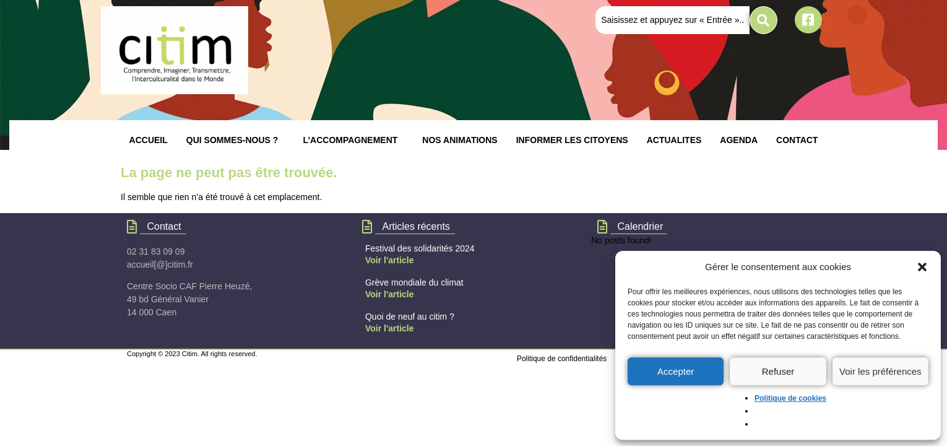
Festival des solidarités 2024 (420, 248)
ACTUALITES (674, 140)
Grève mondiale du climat (414, 282)
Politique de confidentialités (562, 358)
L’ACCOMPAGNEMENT (350, 140)
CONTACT (797, 140)
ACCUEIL (148, 140)
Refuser (778, 371)
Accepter (675, 371)
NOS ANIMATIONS (459, 140)
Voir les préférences (880, 371)
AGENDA (739, 140)
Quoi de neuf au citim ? (409, 316)
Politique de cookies (790, 398)
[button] (922, 267)
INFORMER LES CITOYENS (572, 140)
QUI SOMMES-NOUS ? (232, 140)
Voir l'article (389, 260)
